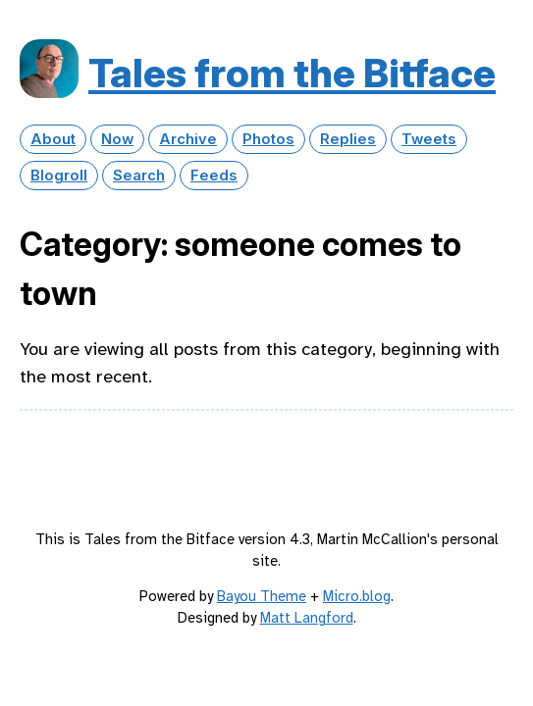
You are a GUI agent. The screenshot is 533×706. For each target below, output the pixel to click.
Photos (268, 139)
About (53, 139)
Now (117, 139)
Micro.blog (357, 596)
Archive (188, 139)
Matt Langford (306, 618)
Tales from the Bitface (292, 73)
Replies (348, 139)
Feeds (214, 175)
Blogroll (58, 175)
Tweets (428, 139)
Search (139, 175)
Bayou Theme (261, 596)
